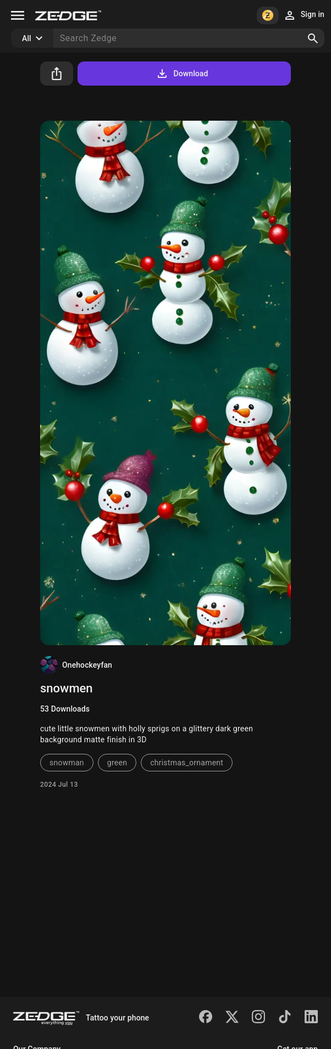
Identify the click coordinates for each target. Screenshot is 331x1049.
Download (182, 73)
